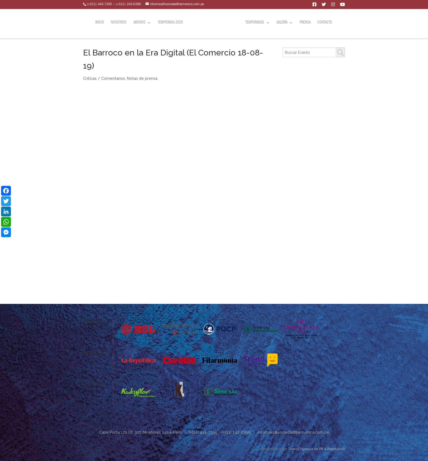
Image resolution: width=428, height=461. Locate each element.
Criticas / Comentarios (104, 78)
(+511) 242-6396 (236, 432)
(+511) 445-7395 (203, 432)
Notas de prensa (142, 78)
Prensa (304, 22)
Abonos (140, 22)
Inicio (100, 22)
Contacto (324, 22)
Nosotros (119, 22)
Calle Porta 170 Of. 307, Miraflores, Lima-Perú (140, 432)
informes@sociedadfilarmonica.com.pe (293, 432)
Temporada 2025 (171, 22)
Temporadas (254, 22)
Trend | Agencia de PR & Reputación (316, 449)
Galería (281, 22)
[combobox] (314, 52)
